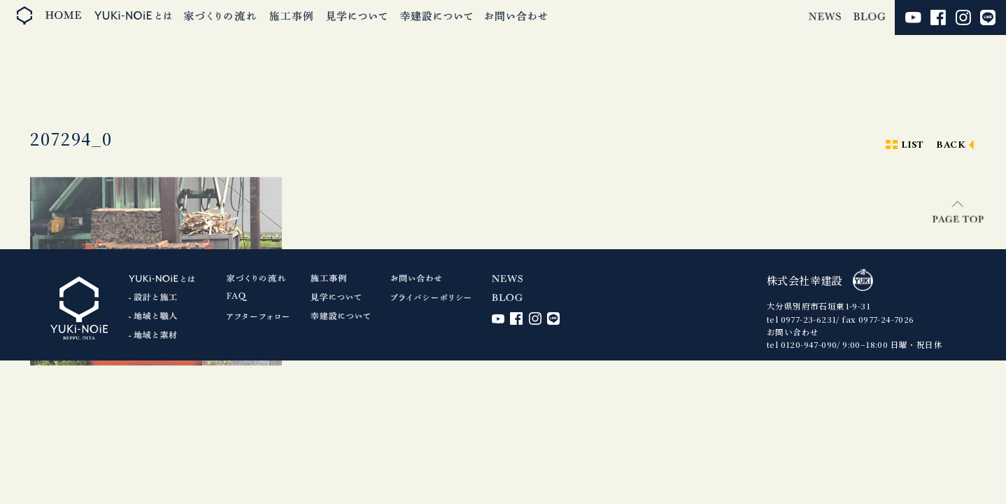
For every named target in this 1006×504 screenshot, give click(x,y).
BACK (950, 145)
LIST (912, 145)
